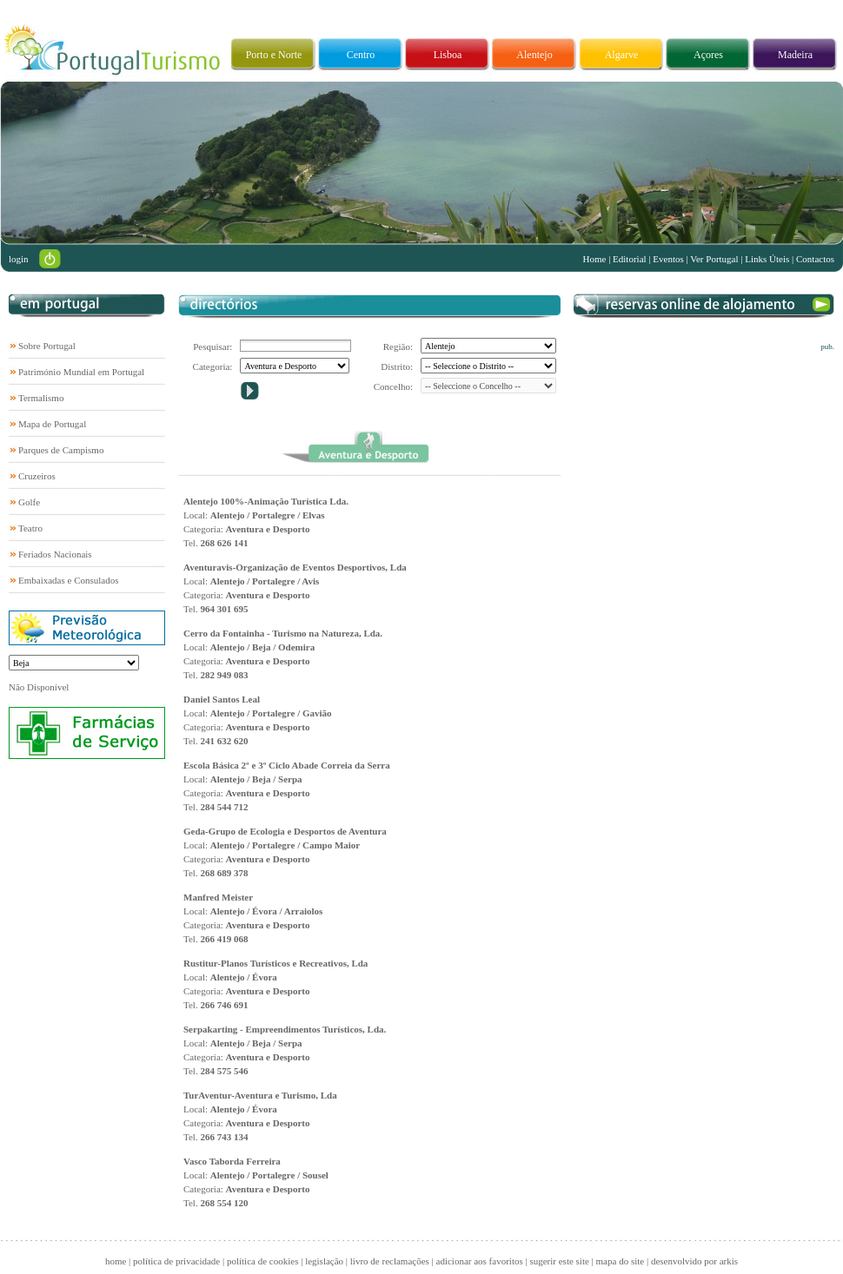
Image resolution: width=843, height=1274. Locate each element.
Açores (708, 55)
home (115, 1261)
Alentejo (534, 55)
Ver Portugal (714, 259)
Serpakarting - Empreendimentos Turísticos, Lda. (284, 1029)
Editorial (630, 259)
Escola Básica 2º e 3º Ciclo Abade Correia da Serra (286, 765)
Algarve (622, 55)
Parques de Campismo (60, 450)
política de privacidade (176, 1261)
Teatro (30, 528)
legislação (324, 1261)
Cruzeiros (37, 476)
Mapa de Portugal (52, 424)
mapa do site (620, 1261)
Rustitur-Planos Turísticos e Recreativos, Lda (275, 963)
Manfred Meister (218, 897)
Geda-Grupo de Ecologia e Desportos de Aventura (285, 831)
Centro (361, 55)
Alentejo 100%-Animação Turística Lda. (265, 501)
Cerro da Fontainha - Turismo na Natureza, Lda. (282, 633)
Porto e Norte (274, 55)
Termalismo (40, 398)
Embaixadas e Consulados (68, 580)
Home (595, 259)
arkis (729, 1261)
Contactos (815, 259)
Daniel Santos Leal (221, 699)
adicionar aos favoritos (479, 1261)
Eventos (668, 259)
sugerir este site (558, 1261)
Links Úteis (767, 259)
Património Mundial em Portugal (81, 371)
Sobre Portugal (47, 345)
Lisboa (448, 55)
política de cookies (262, 1261)
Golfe (29, 502)
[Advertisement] (687, 459)
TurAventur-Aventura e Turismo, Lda (260, 1095)
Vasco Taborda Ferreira (232, 1161)
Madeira (795, 55)
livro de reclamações (389, 1261)
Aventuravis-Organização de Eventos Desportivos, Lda (295, 567)
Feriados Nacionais (55, 554)
